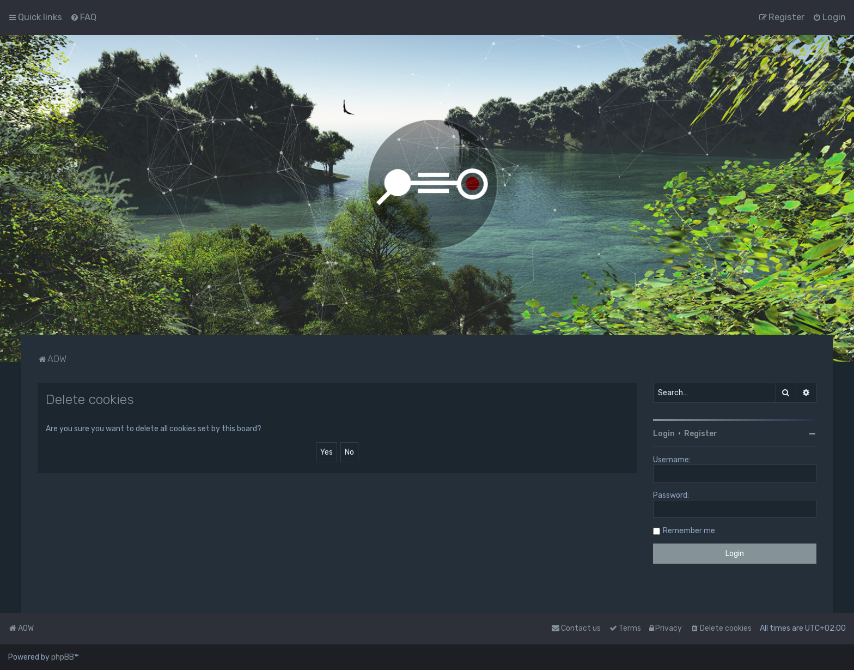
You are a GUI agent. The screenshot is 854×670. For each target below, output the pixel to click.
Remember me (689, 530)
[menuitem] (83, 17)
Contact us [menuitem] (576, 628)
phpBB (62, 657)
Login (664, 433)
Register (700, 433)
